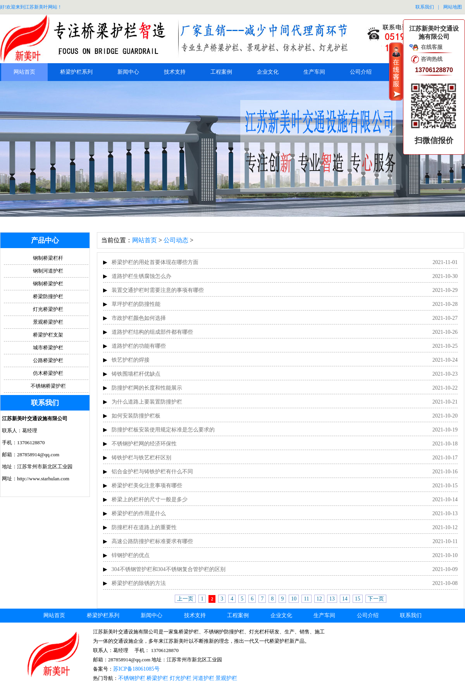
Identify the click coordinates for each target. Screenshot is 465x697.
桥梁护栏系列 (76, 72)
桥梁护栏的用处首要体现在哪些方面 (155, 262)
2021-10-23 (445, 374)
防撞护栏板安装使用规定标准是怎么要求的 (163, 430)
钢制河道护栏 (48, 271)
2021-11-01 (445, 262)
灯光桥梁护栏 (48, 309)
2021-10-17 (445, 458)
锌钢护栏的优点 (131, 555)
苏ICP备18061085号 (136, 669)
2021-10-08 (445, 583)
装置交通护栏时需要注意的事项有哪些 (158, 290)
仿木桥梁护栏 (48, 373)
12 (319, 599)
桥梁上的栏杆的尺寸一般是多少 (150, 499)
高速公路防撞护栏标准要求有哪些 (152, 541)
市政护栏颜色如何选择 (139, 318)
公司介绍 (361, 72)
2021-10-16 (445, 471)
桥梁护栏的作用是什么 (139, 513)
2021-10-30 (445, 276)
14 (345, 599)
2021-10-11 (445, 541)
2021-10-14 (445, 499)
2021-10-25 (445, 346)
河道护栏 (203, 678)
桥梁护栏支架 (48, 335)
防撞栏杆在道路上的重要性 (144, 527)
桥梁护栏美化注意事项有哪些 (147, 485)
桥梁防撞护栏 (48, 296)
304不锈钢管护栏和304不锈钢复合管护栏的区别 (169, 569)
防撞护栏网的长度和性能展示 (147, 388)
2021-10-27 (445, 318)
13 (332, 599)
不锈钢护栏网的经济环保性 (144, 444)
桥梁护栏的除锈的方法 (139, 583)
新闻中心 (128, 72)
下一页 (376, 599)
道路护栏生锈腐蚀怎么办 (141, 276)
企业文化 (268, 72)
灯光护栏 (180, 678)
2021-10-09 (445, 569)
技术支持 (175, 72)
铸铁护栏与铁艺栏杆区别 (141, 458)
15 (357, 599)
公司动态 (176, 240)
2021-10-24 (445, 360)
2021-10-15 (445, 485)
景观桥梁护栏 (48, 322)
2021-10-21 (445, 402)
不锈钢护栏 (131, 678)
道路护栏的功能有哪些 (139, 346)
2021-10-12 (445, 527)
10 (293, 599)
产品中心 (45, 240)
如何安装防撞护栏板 (136, 416)
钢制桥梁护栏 (48, 283)
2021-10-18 (445, 444)
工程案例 (221, 72)
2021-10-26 (445, 332)
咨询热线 (432, 59)
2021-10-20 (445, 416)
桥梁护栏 (157, 678)
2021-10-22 (445, 388)
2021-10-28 (445, 304)
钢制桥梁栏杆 (48, 258)
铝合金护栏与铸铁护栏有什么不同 (152, 471)
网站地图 (452, 7)
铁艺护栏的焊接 (131, 360)
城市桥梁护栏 (48, 347)
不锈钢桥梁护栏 (48, 386)
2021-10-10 (445, 555)
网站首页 (24, 72)
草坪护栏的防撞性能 (136, 304)
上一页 (185, 599)
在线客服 (432, 47)
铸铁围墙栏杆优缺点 (136, 374)
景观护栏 (226, 678)
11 (306, 599)
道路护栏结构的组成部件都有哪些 (152, 332)
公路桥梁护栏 (48, 360)
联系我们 (424, 7)
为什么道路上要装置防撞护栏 (147, 402)
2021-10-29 (445, 290)
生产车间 (314, 72)
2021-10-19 (445, 430)
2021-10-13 (445, 513)
